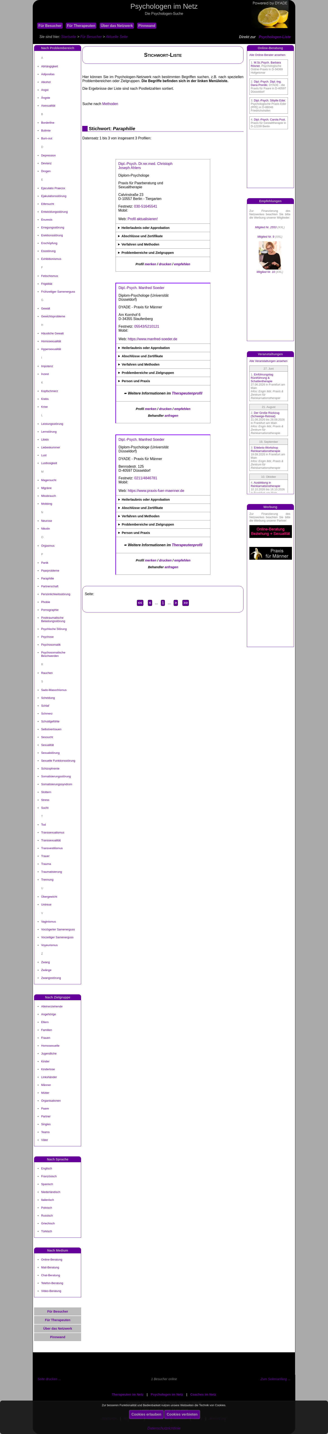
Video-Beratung (51, 1291)
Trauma (46, 864)
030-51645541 (145, 206)
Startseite (68, 37)
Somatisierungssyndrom (56, 784)
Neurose (46, 520)
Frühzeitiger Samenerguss (58, 291)
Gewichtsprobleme (53, 316)
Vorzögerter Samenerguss (58, 929)
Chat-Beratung (50, 1275)
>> (185, 603)
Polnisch (46, 1207)
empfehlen (182, 264)
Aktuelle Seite (117, 37)
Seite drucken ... (49, 1379)
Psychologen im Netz (167, 1394)
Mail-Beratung (50, 1267)
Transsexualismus (52, 832)
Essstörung (48, 251)
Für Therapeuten (81, 26)
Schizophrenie (50, 768)
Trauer (45, 856)
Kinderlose (48, 1069)
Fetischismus (49, 276)
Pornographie (49, 610)
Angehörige (48, 1014)
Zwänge (46, 970)
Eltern (45, 1022)
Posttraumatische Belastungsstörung (53, 619)
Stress (45, 800)
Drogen (45, 171)
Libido (45, 439)
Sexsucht (47, 737)
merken (150, 264)
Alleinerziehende (52, 1006)
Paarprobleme (50, 570)
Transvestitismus (52, 848)
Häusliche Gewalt (52, 333)
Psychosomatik (50, 644)
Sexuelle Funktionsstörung (58, 760)
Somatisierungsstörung (56, 776)
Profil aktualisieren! (143, 219)
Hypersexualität (51, 349)
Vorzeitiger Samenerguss (57, 937)
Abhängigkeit (49, 66)
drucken (165, 264)
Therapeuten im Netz (128, 1394)
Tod (43, 824)
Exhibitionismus (51, 259)
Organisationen (51, 1100)
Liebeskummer (50, 447)
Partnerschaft (49, 586)
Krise (44, 406)
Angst (44, 90)
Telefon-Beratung (52, 1283)
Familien (46, 1030)
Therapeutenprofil (187, 393)
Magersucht (48, 480)
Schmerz (46, 713)
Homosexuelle (50, 1045)
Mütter (45, 1092)
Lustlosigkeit (49, 463)
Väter (44, 1140)
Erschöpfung (49, 243)
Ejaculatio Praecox (53, 188)
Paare (45, 1108)
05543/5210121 (146, 326)
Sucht (44, 807)
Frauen (45, 1037)
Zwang (45, 962)
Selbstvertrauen (51, 729)
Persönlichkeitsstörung (55, 594)
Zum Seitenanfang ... (276, 1379)
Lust (43, 455)
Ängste (45, 97)
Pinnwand (146, 26)
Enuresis (46, 219)
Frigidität (46, 283)
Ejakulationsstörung (53, 196)
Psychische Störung (54, 629)
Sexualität (47, 745)
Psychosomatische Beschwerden (53, 654)
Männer (46, 1085)
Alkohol (45, 82)
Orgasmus (47, 545)
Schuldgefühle (50, 721)
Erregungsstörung (52, 227)
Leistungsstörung (52, 423)
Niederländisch (50, 1192)
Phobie (45, 602)
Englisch (46, 1168)
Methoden (110, 104)
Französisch (49, 1176)
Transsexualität (50, 840)
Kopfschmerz (49, 391)
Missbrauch (48, 496)
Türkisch (46, 1231)
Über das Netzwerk (117, 26)
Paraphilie (47, 578)
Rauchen (47, 673)
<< (140, 603)
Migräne (46, 488)
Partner (45, 1116)
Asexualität (48, 105)
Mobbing (46, 503)
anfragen (171, 415)
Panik (44, 562)
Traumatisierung (51, 871)
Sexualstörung (50, 752)
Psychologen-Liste (275, 37)
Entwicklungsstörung (54, 211)
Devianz (46, 163)
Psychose (47, 636)
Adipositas (47, 74)
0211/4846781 (145, 478)
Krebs (45, 399)
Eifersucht (47, 204)
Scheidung (48, 697)
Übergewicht (49, 896)
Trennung (47, 879)
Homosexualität (51, 341)
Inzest (45, 374)
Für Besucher (49, 26)
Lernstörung (48, 431)
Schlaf (45, 705)
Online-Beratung (51, 1259)
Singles (45, 1124)
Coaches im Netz (203, 1394)
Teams (45, 1132)
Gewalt (45, 308)
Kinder (45, 1061)
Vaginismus (48, 921)
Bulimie (45, 130)
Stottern (46, 792)
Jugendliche (48, 1053)
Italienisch (47, 1200)
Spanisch (47, 1184)
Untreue (46, 904)
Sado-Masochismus (54, 690)
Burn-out (46, 138)
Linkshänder (49, 1077)
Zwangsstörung (51, 978)
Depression (48, 155)
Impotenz (47, 366)
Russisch (47, 1215)
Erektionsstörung (52, 235)
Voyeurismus (49, 945)
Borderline (47, 122)
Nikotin (45, 528)
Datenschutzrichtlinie (164, 1428)
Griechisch (48, 1223)
